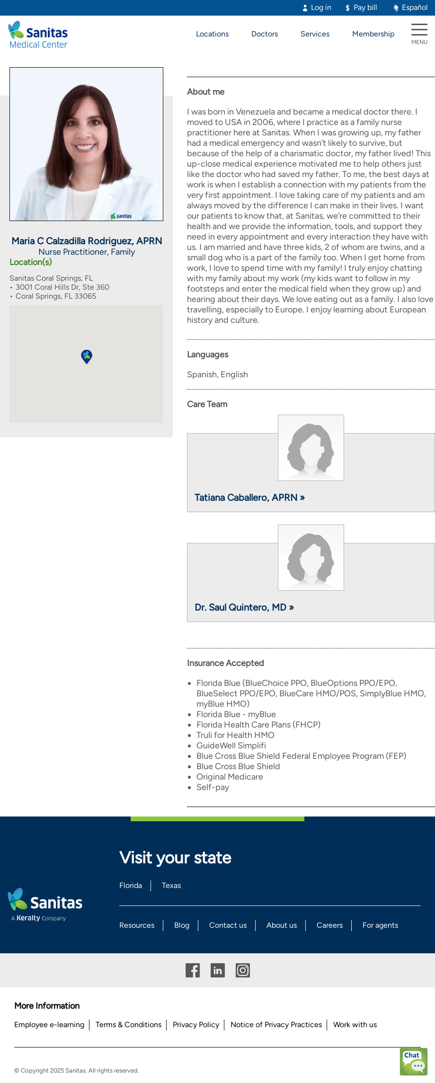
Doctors (264, 33)
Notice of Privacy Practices (276, 1024)
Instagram (243, 970)
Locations (212, 33)
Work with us (355, 1024)
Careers (330, 925)
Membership (373, 33)
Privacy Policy (196, 1024)
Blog (181, 925)
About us (281, 925)
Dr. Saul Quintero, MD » (244, 607)
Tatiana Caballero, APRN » (250, 497)
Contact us (228, 925)
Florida (130, 885)
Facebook (193, 970)
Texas (171, 885)
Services (315, 33)
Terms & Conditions (128, 1024)
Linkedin (218, 970)
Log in (321, 7)
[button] (87, 357)
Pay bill (365, 7)
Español (415, 7)
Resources (136, 925)
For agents (380, 925)
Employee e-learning (49, 1024)
